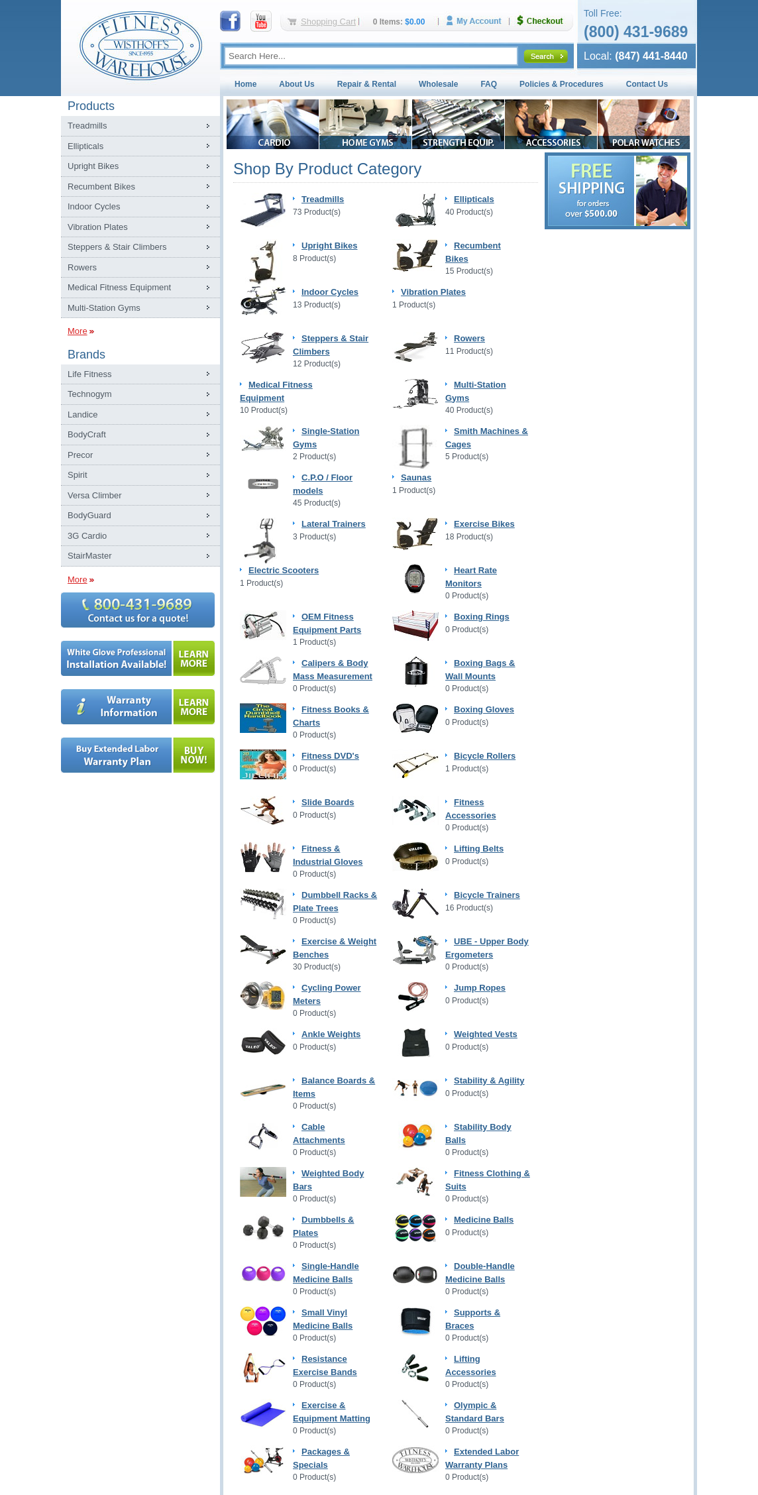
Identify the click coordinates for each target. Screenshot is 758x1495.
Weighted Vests (485, 1034)
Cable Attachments (319, 1133)
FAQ (488, 84)
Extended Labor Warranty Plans (482, 1458)
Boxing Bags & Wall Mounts (480, 669)
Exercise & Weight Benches (334, 948)
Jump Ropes (480, 988)
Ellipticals (85, 146)
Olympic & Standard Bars (474, 1411)
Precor (80, 455)
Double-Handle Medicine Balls (480, 1272)
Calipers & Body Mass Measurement (332, 669)
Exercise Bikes (484, 524)
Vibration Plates (98, 227)
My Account (478, 21)
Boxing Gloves (484, 709)
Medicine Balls (484, 1220)
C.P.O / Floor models (322, 484)
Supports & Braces (472, 1319)
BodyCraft (87, 434)
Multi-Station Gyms (104, 308)
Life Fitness (89, 374)
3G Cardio (87, 536)
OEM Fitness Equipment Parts (327, 623)
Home (245, 84)
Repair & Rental (366, 84)
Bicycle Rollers (484, 756)
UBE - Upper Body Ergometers (487, 948)
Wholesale (438, 84)
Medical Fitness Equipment (119, 287)
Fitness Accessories (470, 808)
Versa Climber (95, 495)
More (77, 331)
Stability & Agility (489, 1080)
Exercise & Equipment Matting (331, 1411)
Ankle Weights (330, 1034)
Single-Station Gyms (326, 437)
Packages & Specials (321, 1458)
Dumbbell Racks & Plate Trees (335, 901)
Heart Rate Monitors (471, 576)
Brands (86, 354)
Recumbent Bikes (101, 187)
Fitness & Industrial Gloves (327, 855)
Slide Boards (327, 802)
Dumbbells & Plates (323, 1226)
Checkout (545, 21)
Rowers (82, 267)
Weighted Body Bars (328, 1179)
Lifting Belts (479, 849)
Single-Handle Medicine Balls (326, 1272)
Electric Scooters (283, 570)
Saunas (416, 477)
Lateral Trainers (333, 524)
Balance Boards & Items (334, 1087)
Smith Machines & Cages (486, 437)
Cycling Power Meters (327, 994)
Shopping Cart (328, 22)
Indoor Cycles (94, 206)
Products (91, 106)
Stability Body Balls (478, 1133)
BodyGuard (89, 515)
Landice (83, 414)
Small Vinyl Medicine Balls (322, 1319)
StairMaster (89, 556)
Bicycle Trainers (487, 895)
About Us (296, 84)
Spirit (77, 475)
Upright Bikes (93, 166)
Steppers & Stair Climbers (117, 247)
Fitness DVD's (330, 756)
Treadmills (87, 126)
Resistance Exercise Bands (325, 1365)
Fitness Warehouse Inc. (140, 45)
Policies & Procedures (561, 84)
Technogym (89, 394)
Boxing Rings (482, 617)
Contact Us (647, 84)
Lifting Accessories (470, 1365)
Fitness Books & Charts (331, 716)
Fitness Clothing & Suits (487, 1179)
